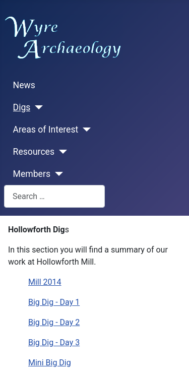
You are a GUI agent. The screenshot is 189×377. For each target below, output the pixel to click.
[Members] (56, 174)
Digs (22, 107)
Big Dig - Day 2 (54, 322)
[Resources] (60, 152)
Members (31, 174)
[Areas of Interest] (84, 130)
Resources (33, 152)
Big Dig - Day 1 (54, 302)
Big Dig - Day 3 (54, 342)
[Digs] (36, 107)
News (24, 85)
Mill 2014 (44, 282)
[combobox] (54, 196)
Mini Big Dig (49, 362)
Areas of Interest (46, 129)
